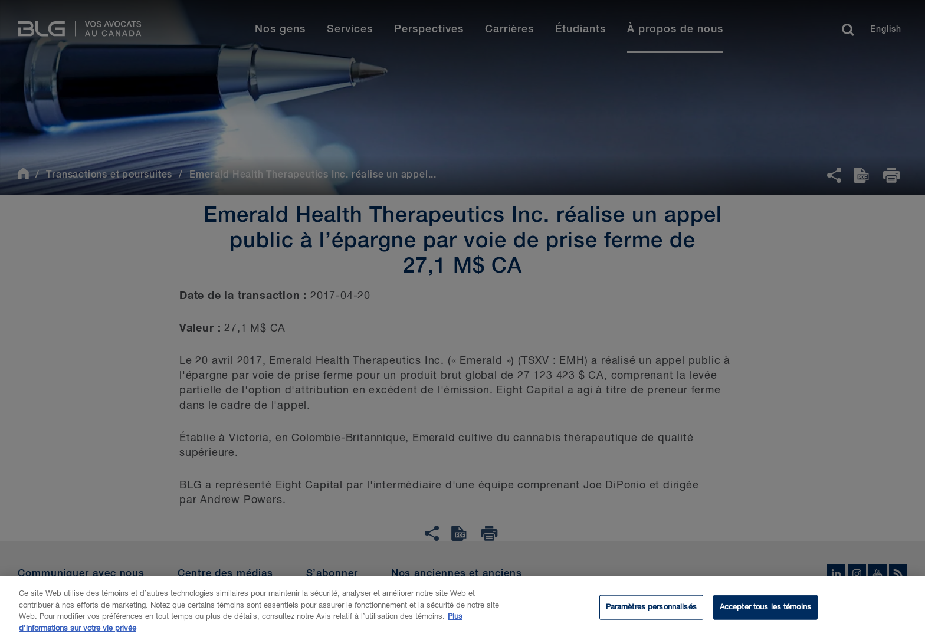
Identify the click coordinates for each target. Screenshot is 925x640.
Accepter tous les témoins (765, 609)
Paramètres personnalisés (651, 609)
